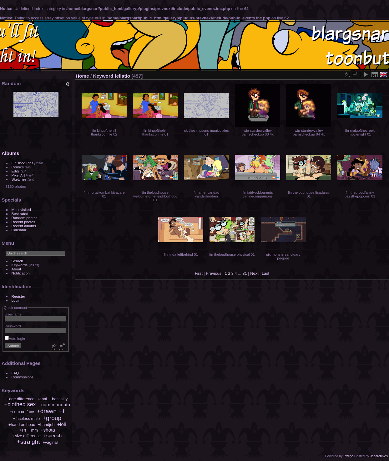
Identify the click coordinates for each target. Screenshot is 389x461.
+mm (33, 430)
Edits (16, 171)
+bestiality (59, 399)
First (199, 273)
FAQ (15, 373)
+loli (61, 424)
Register (18, 296)
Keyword (103, 76)
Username (13, 314)
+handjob (46, 424)
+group (52, 418)
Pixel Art (18, 175)
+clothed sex (20, 404)
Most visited (21, 209)
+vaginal (50, 442)
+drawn (46, 411)
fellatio (122, 76)
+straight (28, 441)
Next (254, 273)
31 (244, 273)
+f (62, 411)
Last (265, 273)
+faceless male (26, 418)
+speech (52, 435)
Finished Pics (22, 163)
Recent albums (24, 226)
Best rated (20, 214)
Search (17, 261)
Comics (18, 167)
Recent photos (23, 222)
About (16, 269)
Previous (213, 273)
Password (13, 326)
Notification (21, 273)
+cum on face (22, 411)
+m (22, 430)
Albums (10, 153)
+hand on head (21, 424)
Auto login (15, 338)
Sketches (19, 179)
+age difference (20, 399)
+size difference (27, 435)
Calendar (19, 230)
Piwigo (348, 456)
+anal (42, 399)
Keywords (20, 265)
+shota (47, 430)
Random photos (25, 218)
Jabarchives (379, 456)
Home (82, 76)
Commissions (23, 377)
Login (16, 300)
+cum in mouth (54, 404)
